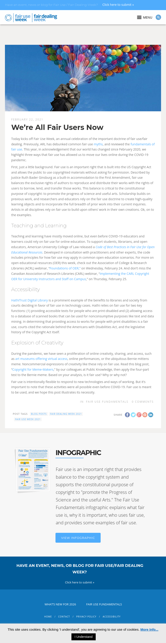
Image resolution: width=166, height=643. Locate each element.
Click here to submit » (118, 4)
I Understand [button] (84, 637)
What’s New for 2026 (60, 604)
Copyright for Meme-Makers (32, 369)
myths (98, 144)
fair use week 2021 (28, 419)
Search (158, 17)
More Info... (149, 629)
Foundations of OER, (65, 268)
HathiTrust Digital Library (29, 300)
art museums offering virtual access (41, 359)
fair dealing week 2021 (66, 413)
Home (48, 616)
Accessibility (112, 616)
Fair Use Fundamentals (107, 402)
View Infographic (78, 538)
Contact (64, 616)
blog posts (39, 413)
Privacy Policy (86, 616)
